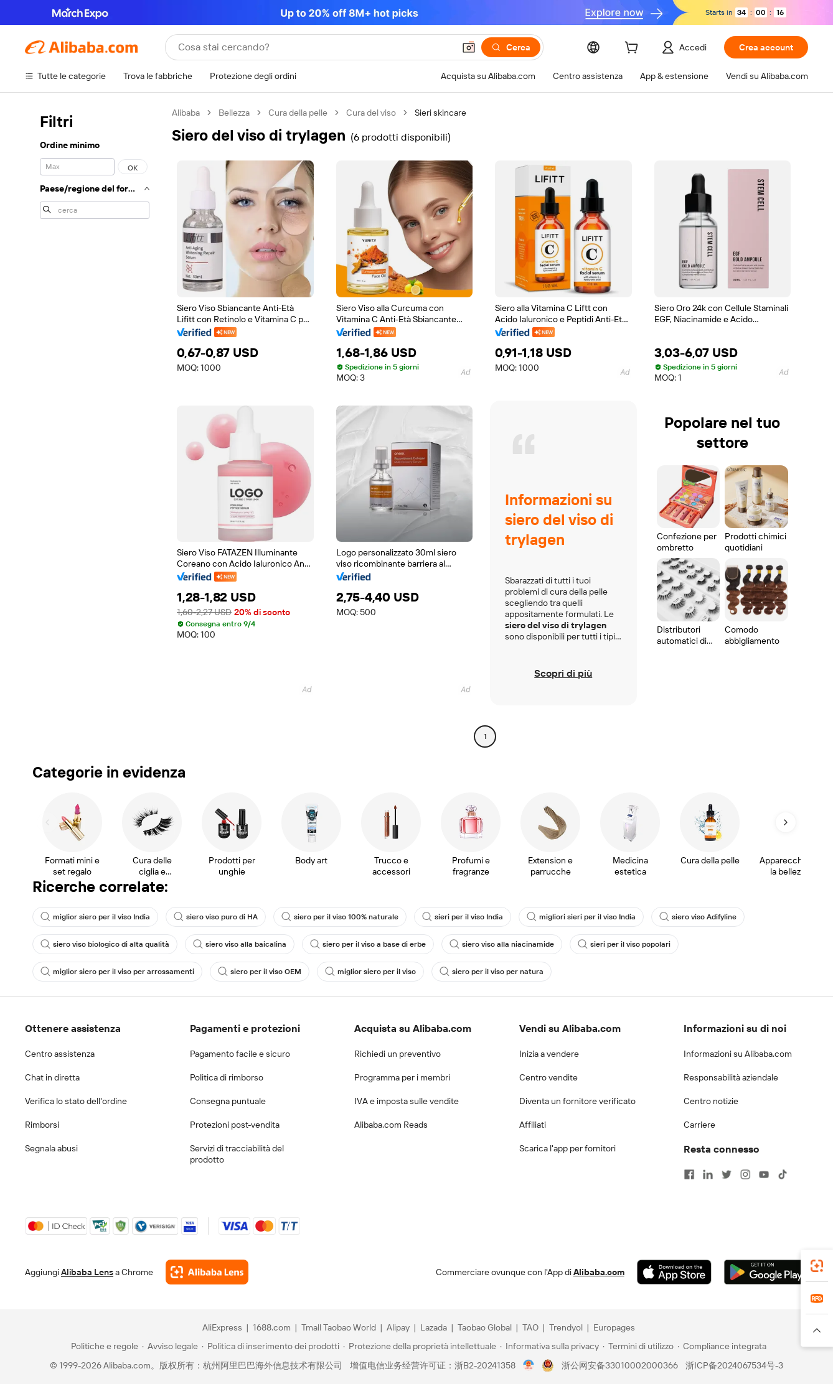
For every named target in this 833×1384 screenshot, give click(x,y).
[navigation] (94, 426)
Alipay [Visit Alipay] (398, 1327)
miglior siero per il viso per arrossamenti (117, 972)
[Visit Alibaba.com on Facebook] (689, 1174)
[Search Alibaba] (314, 47)
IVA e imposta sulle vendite (406, 1101)
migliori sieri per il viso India (581, 917)
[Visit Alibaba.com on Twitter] (726, 1174)
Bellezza (234, 113)
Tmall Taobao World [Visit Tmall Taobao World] (338, 1327)
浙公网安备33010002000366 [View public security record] (620, 1365)
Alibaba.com (598, 1272)
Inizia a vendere (549, 1054)
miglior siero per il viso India (95, 917)
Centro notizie (711, 1101)
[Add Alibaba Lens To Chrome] (207, 1272)
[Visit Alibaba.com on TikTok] (782, 1174)
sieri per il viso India (462, 917)
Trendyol (566, 1327)
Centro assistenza (60, 1054)
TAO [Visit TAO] (530, 1327)
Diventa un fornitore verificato (577, 1101)
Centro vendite (548, 1077)
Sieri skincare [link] (440, 113)
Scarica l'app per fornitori (567, 1148)
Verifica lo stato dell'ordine (76, 1101)
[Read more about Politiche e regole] (102, 1346)
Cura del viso (371, 113)
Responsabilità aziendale (731, 1077)
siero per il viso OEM (259, 972)
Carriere (699, 1125)
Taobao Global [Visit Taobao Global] (485, 1327)
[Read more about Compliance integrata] (721, 1346)
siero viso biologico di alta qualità (104, 944)
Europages (614, 1327)
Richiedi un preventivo (397, 1054)
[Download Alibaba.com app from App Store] (674, 1272)
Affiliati (532, 1125)
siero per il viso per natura (492, 972)
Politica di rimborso (226, 1077)
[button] (468, 47)
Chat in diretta (52, 1077)
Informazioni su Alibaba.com (738, 1054)
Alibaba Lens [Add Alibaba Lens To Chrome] (87, 1272)
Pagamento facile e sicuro (240, 1054)
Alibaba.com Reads (391, 1125)
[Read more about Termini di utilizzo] (638, 1346)
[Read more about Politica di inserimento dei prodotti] (270, 1346)
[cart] (633, 49)
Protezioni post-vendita (235, 1125)
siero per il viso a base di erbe (368, 944)
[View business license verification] (529, 1365)
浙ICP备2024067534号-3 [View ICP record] (734, 1365)
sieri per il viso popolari (624, 944)
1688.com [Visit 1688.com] (272, 1327)
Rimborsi (42, 1125)
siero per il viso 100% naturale (339, 917)
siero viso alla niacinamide (501, 944)
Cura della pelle (297, 113)
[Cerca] (510, 47)
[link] (817, 1266)
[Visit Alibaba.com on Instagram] (745, 1174)
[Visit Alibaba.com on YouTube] (763, 1174)
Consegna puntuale (228, 1101)
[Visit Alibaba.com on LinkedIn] (707, 1174)
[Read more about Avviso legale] (170, 1346)
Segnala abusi (51, 1148)
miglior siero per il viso (370, 972)
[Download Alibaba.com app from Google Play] (766, 1272)
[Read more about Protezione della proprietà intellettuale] (419, 1346)
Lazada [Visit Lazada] (433, 1327)
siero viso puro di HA (216, 917)
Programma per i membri (402, 1077)
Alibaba (186, 113)
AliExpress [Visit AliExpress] (222, 1327)
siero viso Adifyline (698, 917)
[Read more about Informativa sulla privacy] (549, 1346)
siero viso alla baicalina (239, 944)
